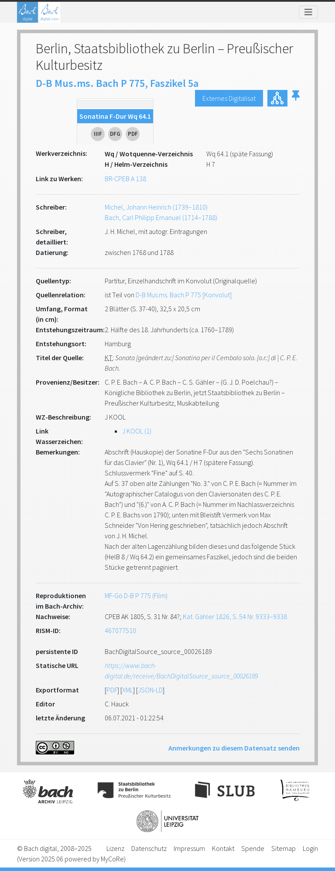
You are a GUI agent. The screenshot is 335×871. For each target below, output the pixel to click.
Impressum (189, 848)
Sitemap (283, 848)
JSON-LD (150, 689)
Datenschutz (149, 848)
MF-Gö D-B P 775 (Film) (136, 595)
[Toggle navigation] (308, 12)
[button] (296, 98)
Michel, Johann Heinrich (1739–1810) (156, 207)
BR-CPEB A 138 (125, 178)
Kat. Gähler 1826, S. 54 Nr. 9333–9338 (235, 616)
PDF (111, 689)
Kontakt (223, 848)
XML (127, 689)
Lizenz (115, 848)
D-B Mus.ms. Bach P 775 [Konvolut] (184, 294)
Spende (252, 848)
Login (310, 848)
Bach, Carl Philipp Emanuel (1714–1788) (161, 217)
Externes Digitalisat (229, 98)
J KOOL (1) (136, 431)
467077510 (120, 630)
